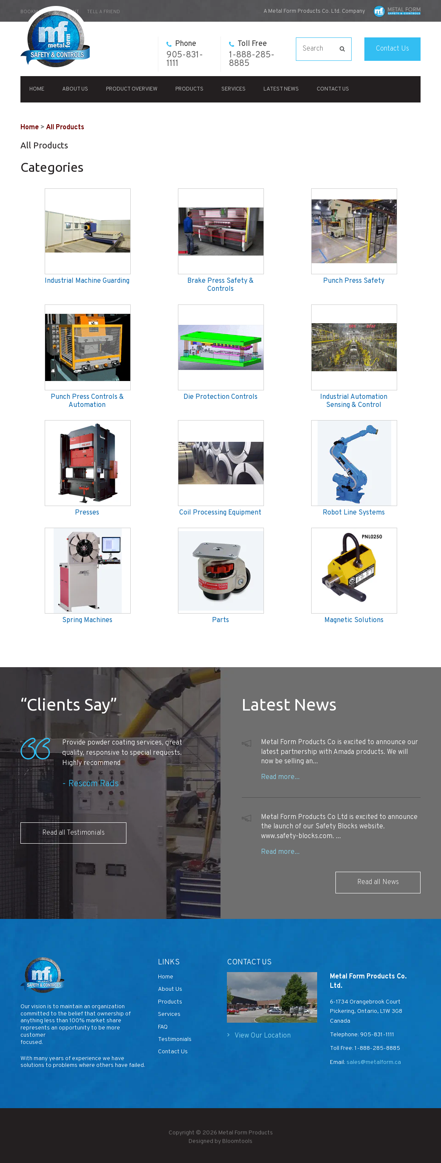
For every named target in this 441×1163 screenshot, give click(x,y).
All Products (65, 127)
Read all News (378, 882)
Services (233, 89)
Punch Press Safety (353, 281)
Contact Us (392, 49)
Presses (87, 513)
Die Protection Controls (220, 397)
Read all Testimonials (73, 833)
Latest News (281, 89)
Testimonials (175, 1039)
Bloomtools (237, 1145)
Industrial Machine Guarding (87, 281)
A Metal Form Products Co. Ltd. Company (314, 11)
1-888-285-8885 (252, 54)
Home (36, 89)
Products (189, 89)
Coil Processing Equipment (220, 513)
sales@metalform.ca (373, 1062)
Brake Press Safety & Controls (220, 285)
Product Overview (132, 89)
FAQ (163, 1027)
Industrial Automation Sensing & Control (353, 401)
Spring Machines (87, 621)
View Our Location (263, 1036)
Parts (220, 621)
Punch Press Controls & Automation (87, 401)
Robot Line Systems (354, 513)
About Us (75, 89)
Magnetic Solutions (354, 621)
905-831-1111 (184, 54)
